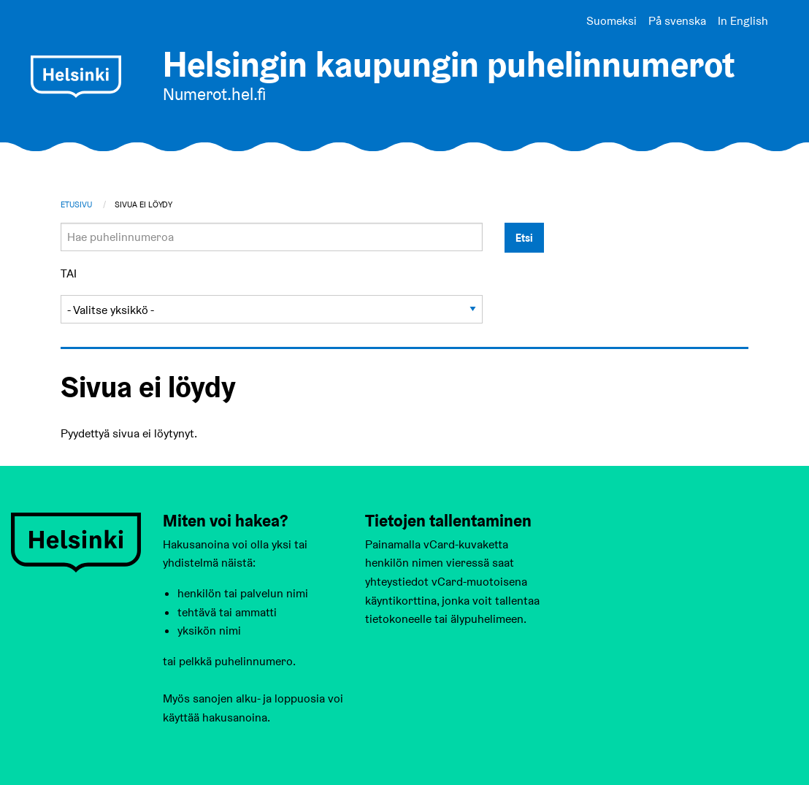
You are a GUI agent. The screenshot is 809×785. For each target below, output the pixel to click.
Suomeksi (611, 20)
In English (743, 20)
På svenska (677, 20)
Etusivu (76, 204)
